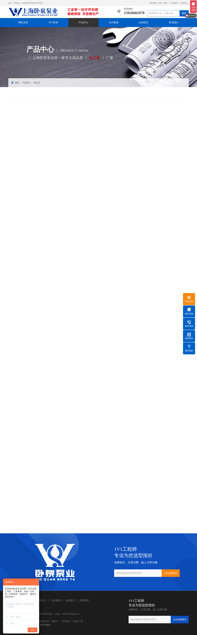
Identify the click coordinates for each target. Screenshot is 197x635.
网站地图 (153, 3)
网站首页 (23, 22)
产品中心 (83, 22)
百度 (160, 3)
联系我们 (184, 3)
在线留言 (174, 3)
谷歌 (165, 3)
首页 (17, 83)
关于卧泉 (53, 22)
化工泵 (37, 83)
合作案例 (113, 22)
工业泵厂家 (77, 621)
